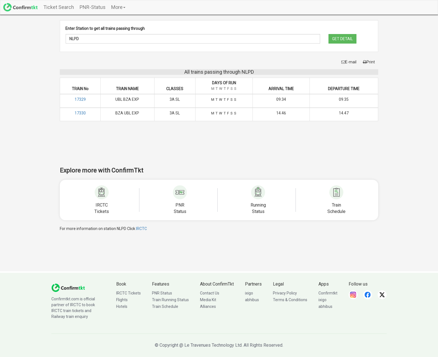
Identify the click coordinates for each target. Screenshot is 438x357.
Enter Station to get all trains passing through (105, 28)
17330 (80, 113)
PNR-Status (93, 7)
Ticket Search (58, 7)
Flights (122, 300)
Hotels (121, 306)
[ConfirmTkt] (68, 287)
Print (369, 62)
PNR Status (162, 293)
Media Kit (208, 300)
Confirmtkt (327, 293)
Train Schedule (165, 306)
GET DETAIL (342, 39)
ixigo (249, 293)
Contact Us (209, 293)
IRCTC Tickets (128, 293)
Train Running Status (170, 300)
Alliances (208, 306)
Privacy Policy (285, 293)
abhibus (252, 300)
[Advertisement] (219, 147)
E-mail (348, 62)
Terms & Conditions (290, 300)
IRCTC (141, 228)
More (118, 7)
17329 (80, 99)
